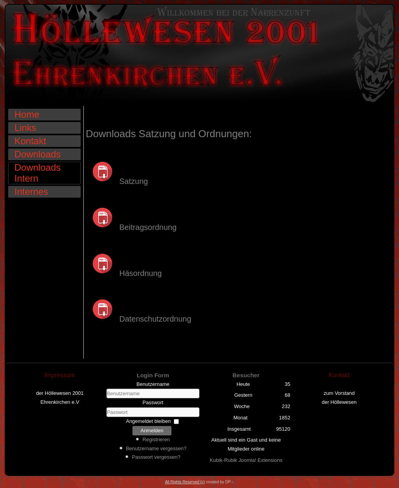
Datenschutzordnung (153, 319)
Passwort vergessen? (156, 457)
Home (26, 114)
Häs (109, 273)
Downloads (37, 154)
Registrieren (156, 439)
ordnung (147, 273)
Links (25, 127)
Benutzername (152, 384)
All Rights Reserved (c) (185, 482)
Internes (31, 191)
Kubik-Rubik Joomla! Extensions (246, 460)
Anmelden (152, 430)
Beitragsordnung (131, 227)
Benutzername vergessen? (156, 448)
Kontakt (30, 141)
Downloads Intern (37, 173)
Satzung (117, 181)
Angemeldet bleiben (148, 421)
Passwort (153, 402)
